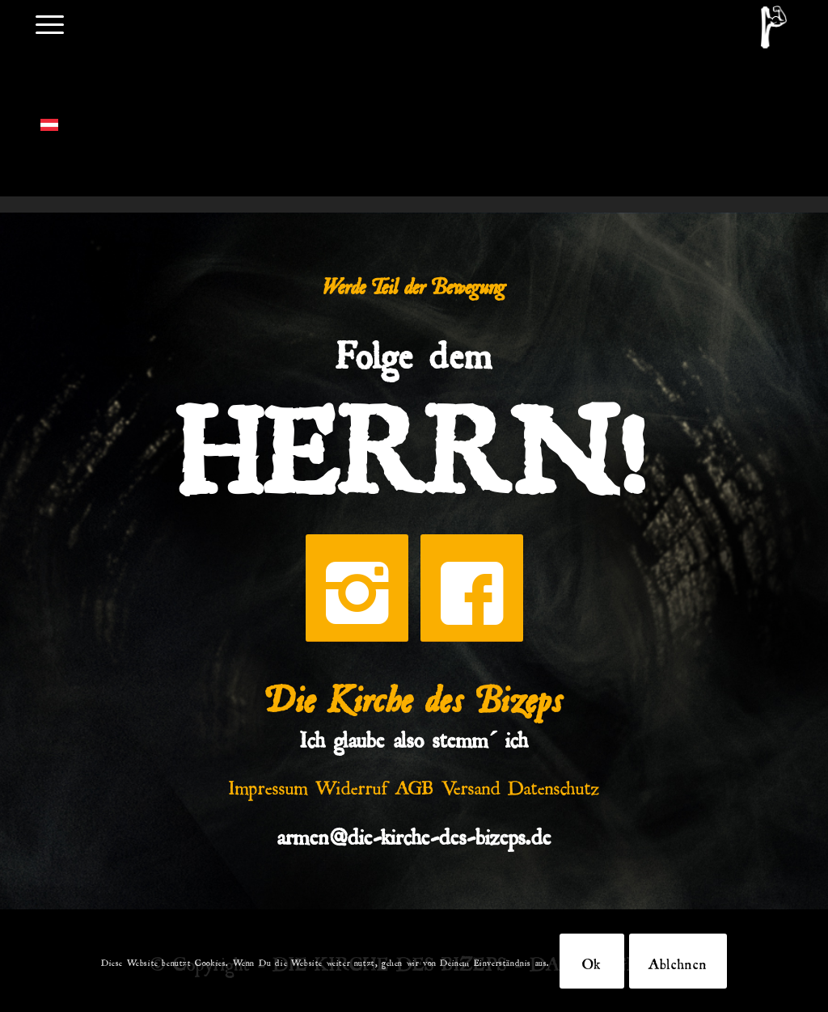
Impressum (268, 784)
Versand (471, 784)
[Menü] (50, 23)
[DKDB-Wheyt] (774, 27)
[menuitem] (50, 23)
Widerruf (351, 784)
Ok (592, 961)
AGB (414, 784)
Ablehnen (678, 961)
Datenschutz (554, 784)
